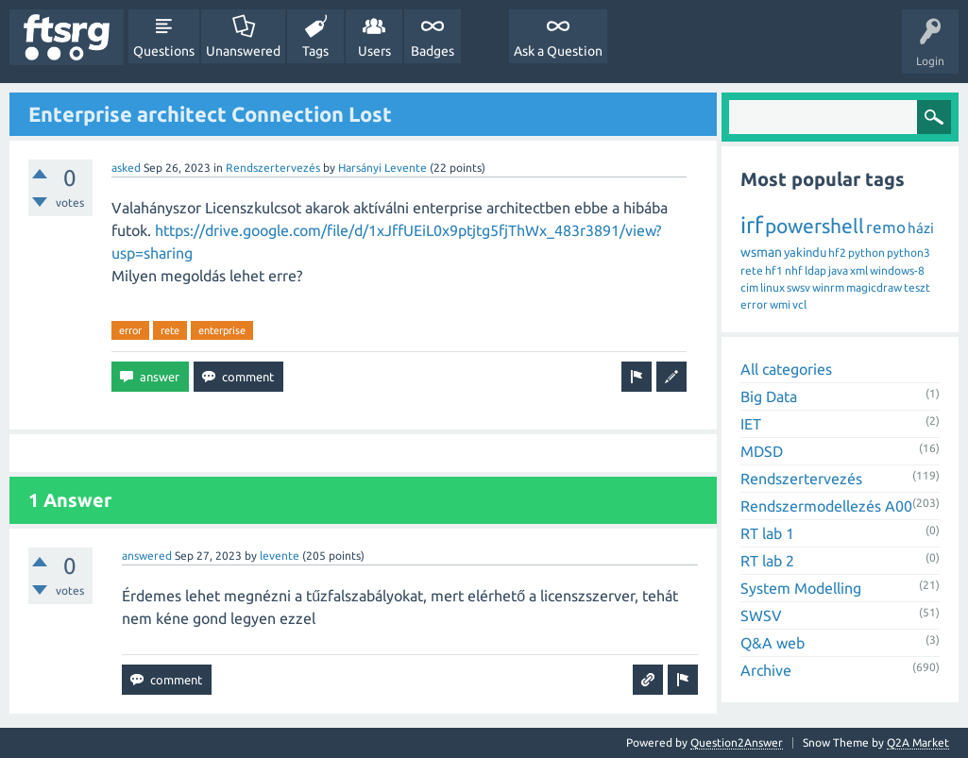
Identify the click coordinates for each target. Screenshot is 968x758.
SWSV (761, 615)
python (866, 252)
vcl (799, 304)
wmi (780, 304)
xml (859, 270)
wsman (761, 252)
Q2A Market (918, 742)
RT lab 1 (767, 533)
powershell (814, 225)
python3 (908, 252)
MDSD (761, 451)
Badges (432, 51)
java (838, 270)
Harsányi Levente (382, 167)
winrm (828, 287)
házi (921, 228)
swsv (798, 287)
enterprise (222, 330)
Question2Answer (736, 742)
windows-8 (897, 270)
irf (751, 225)
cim (749, 287)
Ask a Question (558, 51)
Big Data (768, 396)
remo (886, 227)
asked (126, 167)
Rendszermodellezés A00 (826, 505)
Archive (765, 670)
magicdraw (874, 287)
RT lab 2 (767, 560)
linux (772, 287)
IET (750, 423)
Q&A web (772, 642)
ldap (815, 270)
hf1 (774, 270)
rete (170, 330)
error (130, 330)
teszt (917, 287)
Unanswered (243, 51)
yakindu (805, 252)
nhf (794, 270)
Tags (315, 51)
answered (147, 555)
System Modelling (800, 588)
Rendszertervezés (273, 167)
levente (279, 555)
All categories (786, 369)
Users (374, 51)
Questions (164, 51)
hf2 (837, 252)
